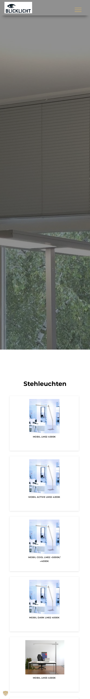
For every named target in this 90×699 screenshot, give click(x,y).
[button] (5, 693)
